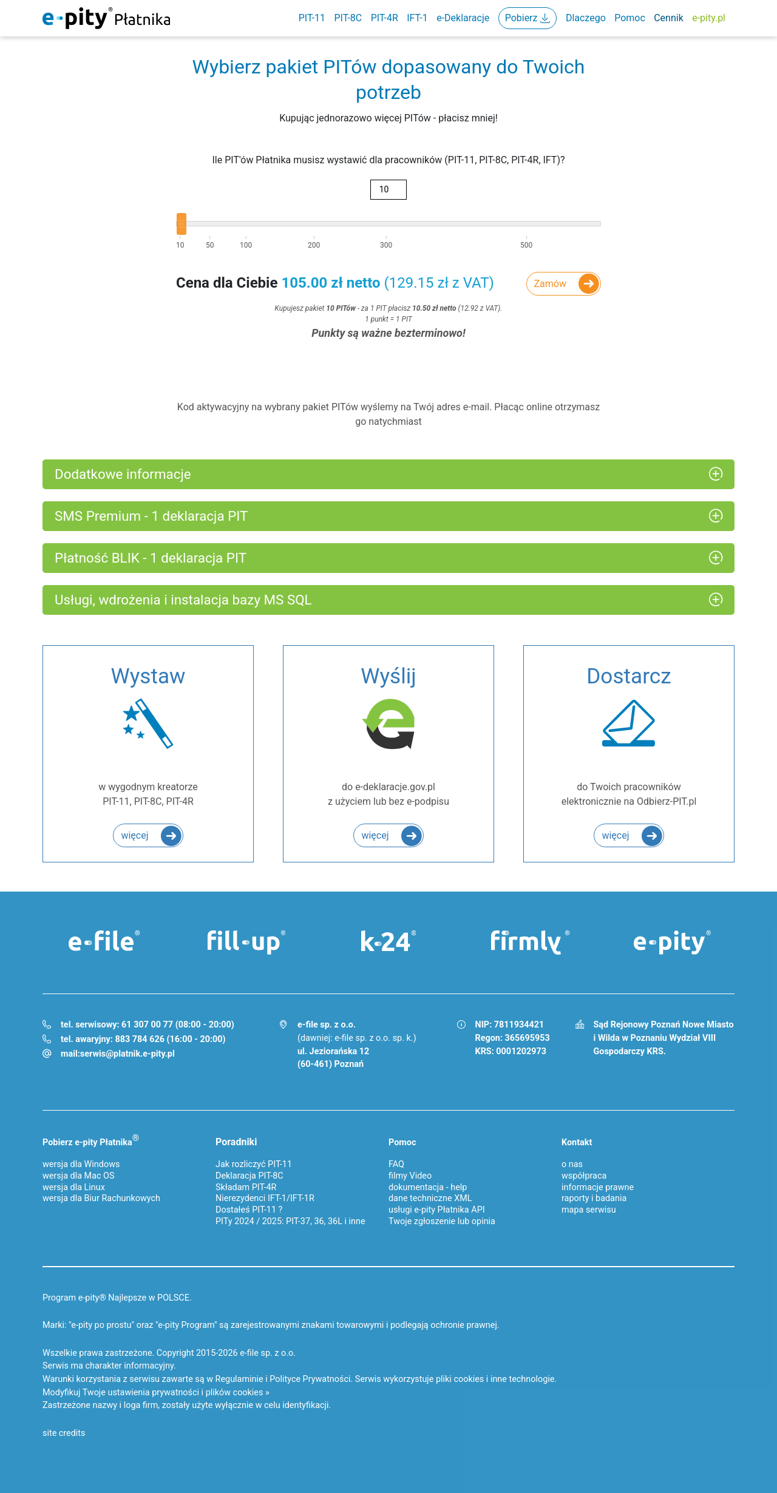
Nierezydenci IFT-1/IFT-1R (264, 1198)
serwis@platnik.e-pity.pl (127, 1054)
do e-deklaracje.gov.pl (388, 734)
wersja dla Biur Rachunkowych (101, 1198)
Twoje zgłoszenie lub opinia (441, 1221)
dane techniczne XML (430, 1198)
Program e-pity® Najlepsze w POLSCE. (117, 1298)
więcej (134, 835)
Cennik (669, 18)
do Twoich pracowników (628, 734)
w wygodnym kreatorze (148, 734)
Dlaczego (586, 18)
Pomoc (629, 18)
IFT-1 (417, 18)
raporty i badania (594, 1198)
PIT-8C (348, 18)
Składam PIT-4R (245, 1187)
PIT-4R (384, 18)
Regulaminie (239, 1379)
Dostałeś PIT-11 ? (248, 1210)
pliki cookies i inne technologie (495, 1379)
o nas (572, 1164)
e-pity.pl (708, 18)
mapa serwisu (589, 1210)
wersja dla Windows (81, 1164)
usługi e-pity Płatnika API (436, 1210)
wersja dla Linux (73, 1187)
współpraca (584, 1176)
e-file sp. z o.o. (268, 1353)
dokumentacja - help (427, 1187)
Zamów (550, 283)
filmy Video (410, 1176)
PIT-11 (312, 18)
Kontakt (577, 1142)
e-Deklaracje (462, 18)
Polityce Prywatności (310, 1379)
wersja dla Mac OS (78, 1176)
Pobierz (521, 18)
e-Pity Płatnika (106, 18)
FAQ (396, 1164)
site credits (64, 1433)
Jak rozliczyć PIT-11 (253, 1164)
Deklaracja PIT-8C (249, 1176)
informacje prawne (598, 1187)
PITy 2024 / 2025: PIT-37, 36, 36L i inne (290, 1221)
